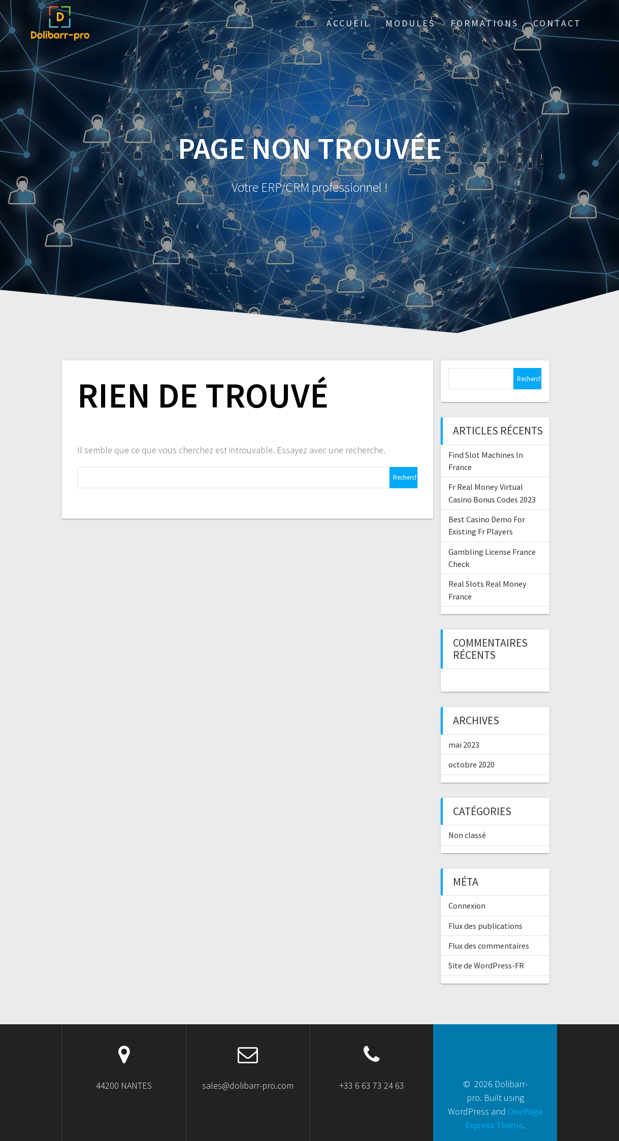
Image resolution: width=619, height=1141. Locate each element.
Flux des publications (485, 926)
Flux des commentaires (488, 946)
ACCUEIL (348, 23)
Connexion (466, 905)
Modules (410, 23)
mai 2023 (463, 745)
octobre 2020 (471, 764)
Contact (557, 23)
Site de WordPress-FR (486, 965)
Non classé (467, 835)
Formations (484, 23)
